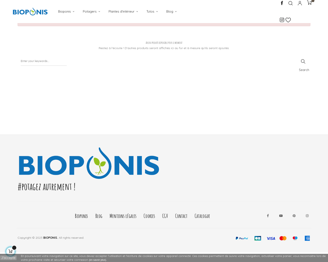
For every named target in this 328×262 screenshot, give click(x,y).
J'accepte (8, 258)
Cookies (149, 225)
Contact (181, 225)
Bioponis (81, 225)
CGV (165, 225)
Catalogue (202, 225)
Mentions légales (123, 225)
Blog (98, 225)
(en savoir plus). (98, 259)
